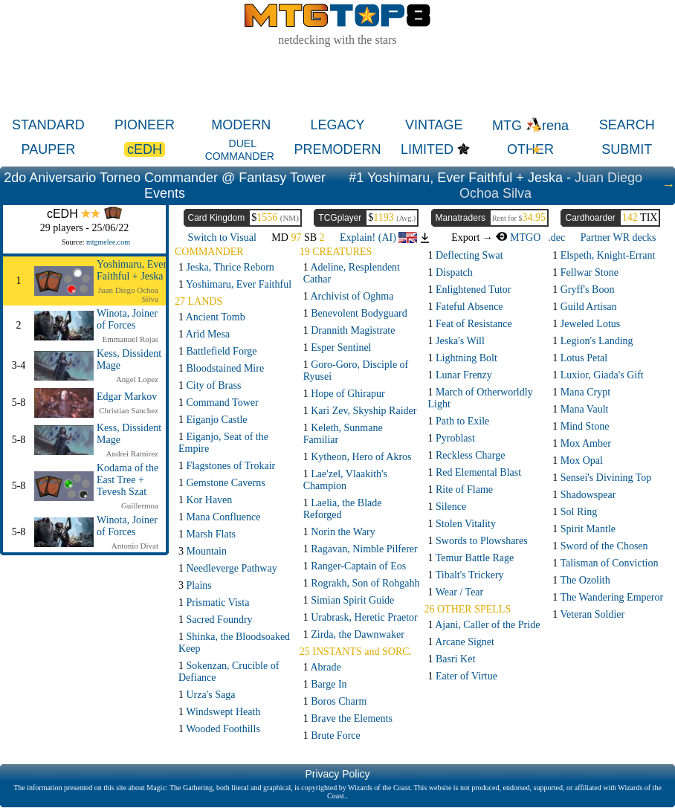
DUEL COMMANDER (239, 150)
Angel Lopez (137, 379)
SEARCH (627, 124)
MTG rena (530, 125)
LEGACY (338, 124)
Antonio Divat (135, 545)
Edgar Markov (127, 396)
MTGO (517, 237)
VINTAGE (434, 124)
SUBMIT (626, 149)
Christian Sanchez (128, 410)
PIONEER (144, 124)
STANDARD (48, 124)
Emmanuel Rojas (130, 339)
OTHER (530, 149)
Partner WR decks (618, 237)
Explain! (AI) (378, 237)
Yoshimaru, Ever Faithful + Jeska (132, 270)
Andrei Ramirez (132, 453)
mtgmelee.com (108, 242)
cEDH (144, 149)
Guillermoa (139, 505)
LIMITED (427, 149)
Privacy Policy (337, 774)
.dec (556, 237)
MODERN (241, 124)
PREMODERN (337, 149)
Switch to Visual (222, 237)
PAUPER (49, 149)
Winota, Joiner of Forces (127, 319)
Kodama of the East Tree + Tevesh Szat (127, 479)
